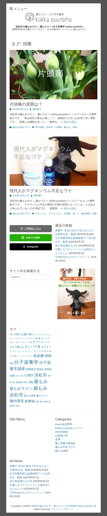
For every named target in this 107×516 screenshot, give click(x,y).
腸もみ (67, 127)
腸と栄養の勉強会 (65, 443)
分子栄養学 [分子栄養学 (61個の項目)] (26, 362)
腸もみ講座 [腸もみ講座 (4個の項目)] (30, 395)
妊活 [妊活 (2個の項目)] (17, 376)
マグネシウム (55, 213)
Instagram (30, 246)
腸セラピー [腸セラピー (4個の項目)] (42, 395)
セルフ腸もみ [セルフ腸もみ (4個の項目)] (17, 347)
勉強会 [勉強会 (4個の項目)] (40, 369)
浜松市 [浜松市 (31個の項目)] (40, 375)
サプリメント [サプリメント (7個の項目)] (41, 342)
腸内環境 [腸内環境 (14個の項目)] (17, 401)
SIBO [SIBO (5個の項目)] (17, 334)
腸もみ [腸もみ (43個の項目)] (41, 381)
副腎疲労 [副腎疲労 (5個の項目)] (31, 369)
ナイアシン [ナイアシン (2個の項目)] (27, 351)
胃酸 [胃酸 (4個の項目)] (31, 382)
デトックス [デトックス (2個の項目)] (17, 351)
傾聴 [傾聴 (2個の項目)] (11, 363)
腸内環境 (85, 213)
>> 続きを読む (67, 121)
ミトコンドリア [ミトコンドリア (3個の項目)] (25, 356)
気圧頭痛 (39, 127)
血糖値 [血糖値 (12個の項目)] (29, 401)
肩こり (76, 213)
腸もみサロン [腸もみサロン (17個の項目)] (21, 388)
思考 (57, 439)
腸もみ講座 (61, 450)
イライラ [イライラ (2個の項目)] (17, 338)
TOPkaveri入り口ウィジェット (72, 256)
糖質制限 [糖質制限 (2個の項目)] (19, 382)
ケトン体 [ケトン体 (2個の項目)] (28, 342)
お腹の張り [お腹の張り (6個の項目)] (27, 334)
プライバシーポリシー (62, 509)
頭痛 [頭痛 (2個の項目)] (18, 406)
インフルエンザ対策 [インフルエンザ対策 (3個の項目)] (31, 338)
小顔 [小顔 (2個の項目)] (21, 376)
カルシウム (40, 213)
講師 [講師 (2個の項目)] (37, 402)
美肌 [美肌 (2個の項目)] (26, 382)
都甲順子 (37, 109)
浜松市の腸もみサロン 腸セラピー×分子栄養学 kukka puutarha (49, 26)
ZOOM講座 (61, 431)
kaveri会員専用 (63, 424)
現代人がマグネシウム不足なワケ (41, 190)
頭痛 (75, 127)
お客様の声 (61, 435)
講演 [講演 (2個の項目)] (42, 402)
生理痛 (67, 213)
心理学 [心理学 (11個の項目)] (29, 375)
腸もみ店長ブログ (21, 127)
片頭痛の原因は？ (26, 104)
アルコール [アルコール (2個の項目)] (39, 335)
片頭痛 (58, 127)
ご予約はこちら (30, 228)
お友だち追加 (31, 237)
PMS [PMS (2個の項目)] (12, 335)
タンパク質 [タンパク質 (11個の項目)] (32, 346)
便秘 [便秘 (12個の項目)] (48, 356)
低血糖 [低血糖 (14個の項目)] (38, 356)
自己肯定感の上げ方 (66, 245)
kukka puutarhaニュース (69, 428)
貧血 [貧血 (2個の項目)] (46, 402)
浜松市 (49, 127)
